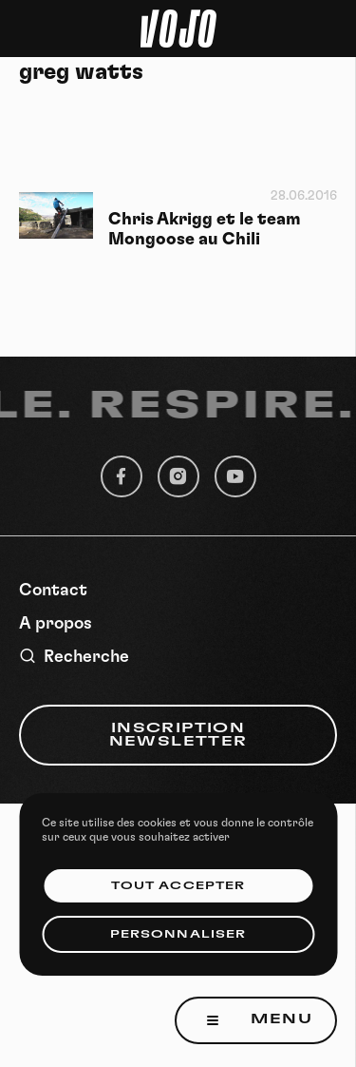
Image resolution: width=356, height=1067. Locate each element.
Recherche (74, 657)
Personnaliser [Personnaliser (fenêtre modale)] (178, 934)
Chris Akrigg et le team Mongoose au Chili (204, 229)
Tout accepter (178, 886)
